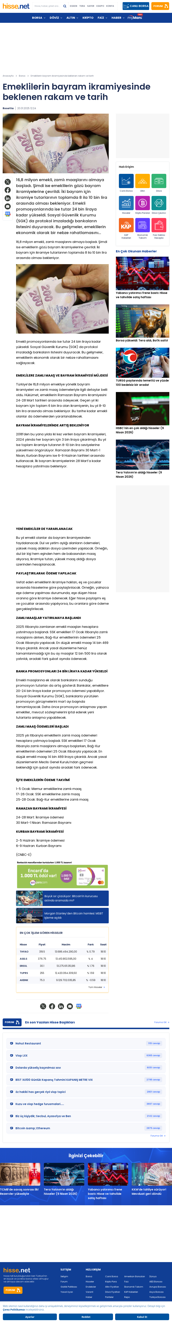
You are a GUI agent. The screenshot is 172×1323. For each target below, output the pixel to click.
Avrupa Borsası (157, 1286)
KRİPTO (88, 18)
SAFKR (90, 6)
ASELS (23, 959)
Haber (89, 1297)
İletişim (64, 1276)
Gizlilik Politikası (69, 1286)
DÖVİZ (54, 18)
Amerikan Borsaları (134, 1276)
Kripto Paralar (142, 205)
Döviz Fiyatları (112, 1291)
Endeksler (91, 1286)
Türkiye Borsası (157, 1297)
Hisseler (126, 205)
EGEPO (100, 6)
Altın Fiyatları (112, 1286)
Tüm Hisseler (95, 987)
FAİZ (101, 18)
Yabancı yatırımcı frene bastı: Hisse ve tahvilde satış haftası (105, 1193)
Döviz (159, 183)
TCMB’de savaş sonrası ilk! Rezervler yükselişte (19, 1191)
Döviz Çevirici (159, 205)
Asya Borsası (156, 1291)
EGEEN (73, 6)
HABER (116, 18)
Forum (64, 1281)
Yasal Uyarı (67, 1291)
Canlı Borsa (126, 183)
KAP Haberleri (126, 228)
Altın (142, 183)
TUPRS (24, 973)
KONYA (110, 6)
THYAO (24, 951)
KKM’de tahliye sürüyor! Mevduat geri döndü (149, 1191)
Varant (89, 1291)
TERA (82, 6)
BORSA (37, 18)
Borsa (89, 1276)
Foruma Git (160, 1022)
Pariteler (109, 1297)
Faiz (126, 1281)
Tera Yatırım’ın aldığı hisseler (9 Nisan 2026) (60, 1191)
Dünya (152, 1276)
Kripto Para (111, 1281)
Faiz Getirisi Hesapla (159, 228)
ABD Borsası (155, 1281)
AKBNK (24, 980)
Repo (127, 1297)
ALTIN (70, 18)
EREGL (23, 966)
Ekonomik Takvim (142, 228)
